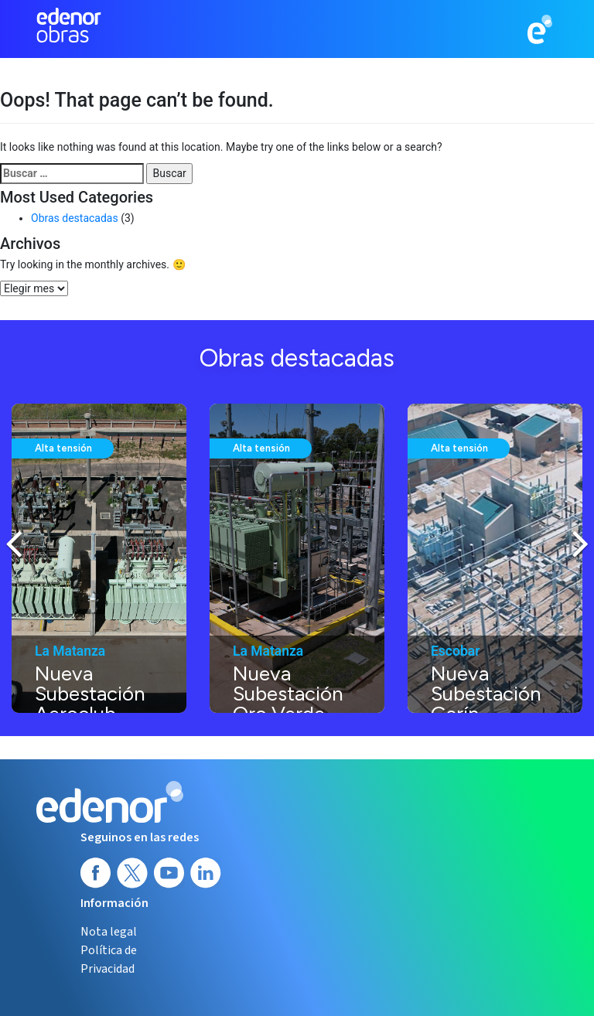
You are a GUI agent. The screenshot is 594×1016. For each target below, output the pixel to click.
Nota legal (108, 931)
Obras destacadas (74, 218)
